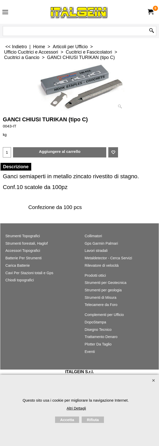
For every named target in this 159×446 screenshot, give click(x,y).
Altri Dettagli (76, 408)
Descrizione (16, 166)
